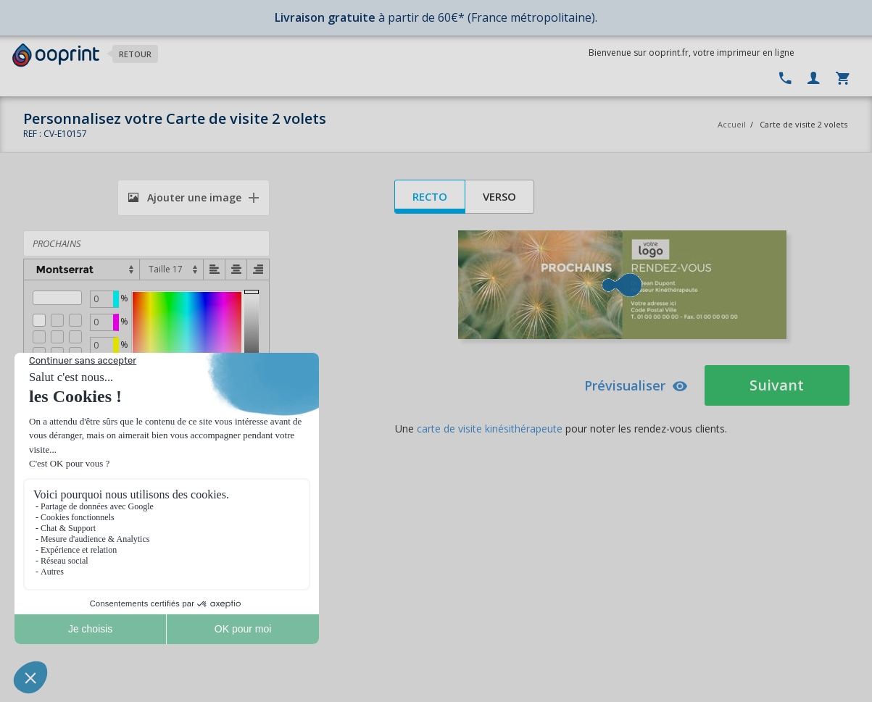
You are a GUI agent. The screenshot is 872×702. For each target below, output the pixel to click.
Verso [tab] (499, 196)
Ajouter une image (184, 197)
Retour (135, 54)
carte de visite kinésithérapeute (489, 428)
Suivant (776, 385)
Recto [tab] (429, 196)
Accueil (732, 124)
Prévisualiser (636, 385)
